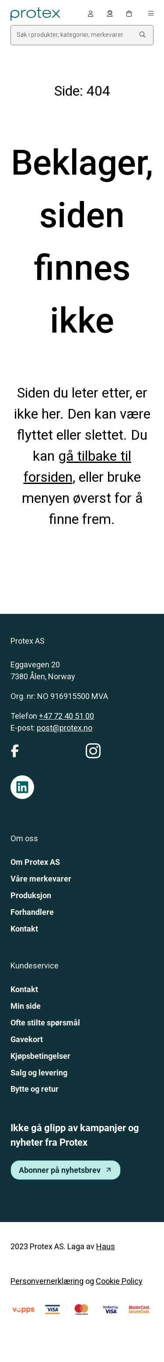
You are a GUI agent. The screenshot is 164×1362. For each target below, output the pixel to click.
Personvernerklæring (47, 1281)
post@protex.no (64, 727)
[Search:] (142, 35)
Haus (105, 1246)
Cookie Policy (119, 1281)
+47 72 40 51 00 (66, 715)
